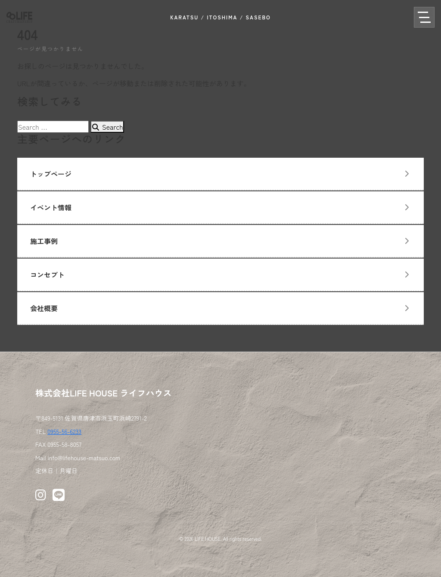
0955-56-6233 (64, 431)
